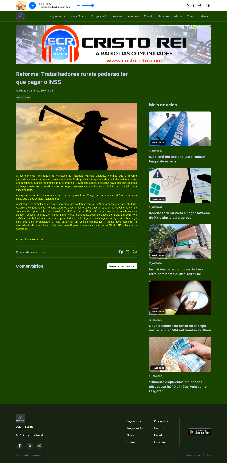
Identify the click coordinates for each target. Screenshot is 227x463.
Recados (163, 16)
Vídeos (191, 16)
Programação (99, 16)
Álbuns (178, 16)
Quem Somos (78, 16)
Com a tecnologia (198, 455)
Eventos (159, 428)
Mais (204, 16)
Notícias (117, 16)
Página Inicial (58, 16)
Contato (148, 16)
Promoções (161, 421)
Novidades (23, 97)
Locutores (133, 16)
